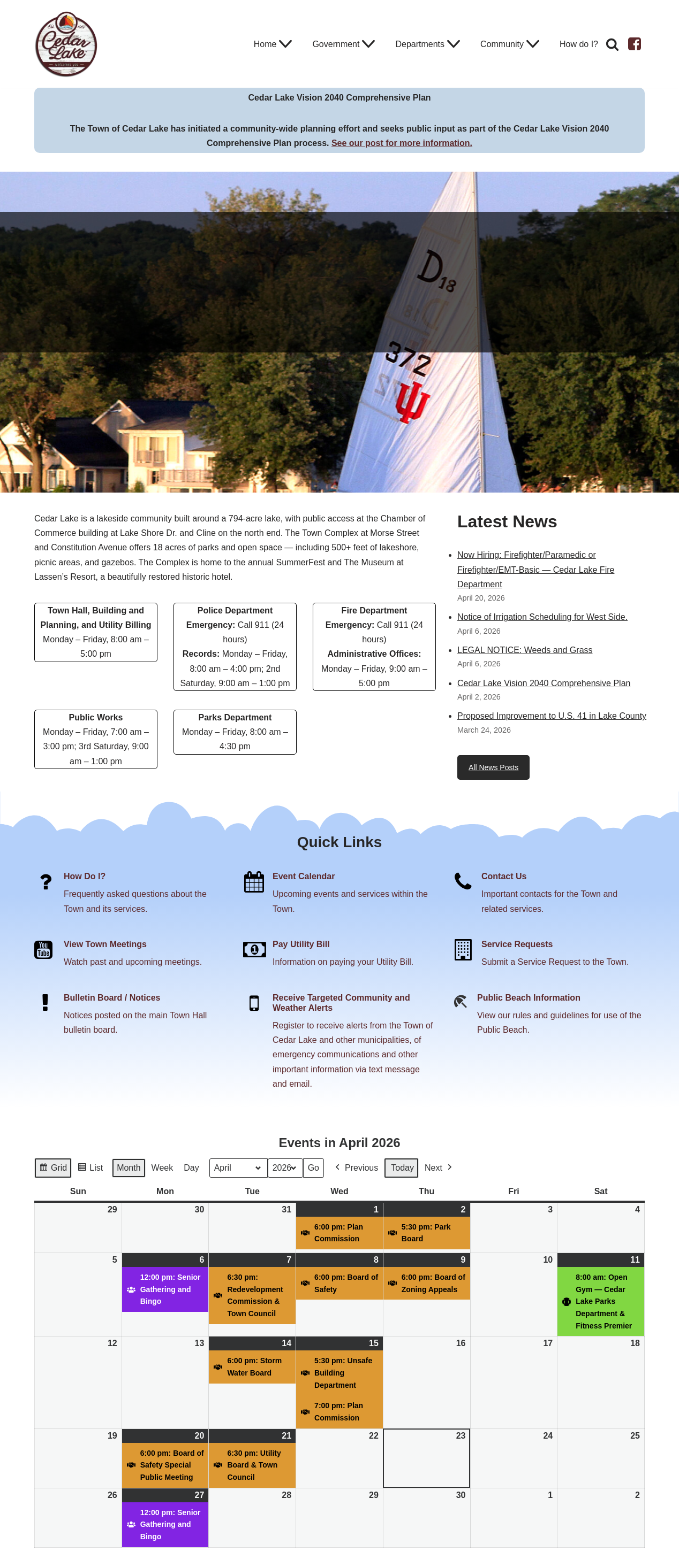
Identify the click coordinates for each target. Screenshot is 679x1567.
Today (402, 1167)
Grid (53, 1169)
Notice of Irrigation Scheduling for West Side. (542, 616)
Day (191, 1167)
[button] (285, 43)
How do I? (579, 44)
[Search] (612, 44)
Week (162, 1167)
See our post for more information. (401, 143)
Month (128, 1167)
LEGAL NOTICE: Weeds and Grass (525, 650)
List (90, 1169)
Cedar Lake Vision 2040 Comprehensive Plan (543, 683)
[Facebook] (634, 44)
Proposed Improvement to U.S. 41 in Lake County (551, 715)
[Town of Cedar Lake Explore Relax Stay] (66, 44)
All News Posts (493, 767)
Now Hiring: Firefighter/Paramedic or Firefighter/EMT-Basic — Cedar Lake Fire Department (535, 569)
